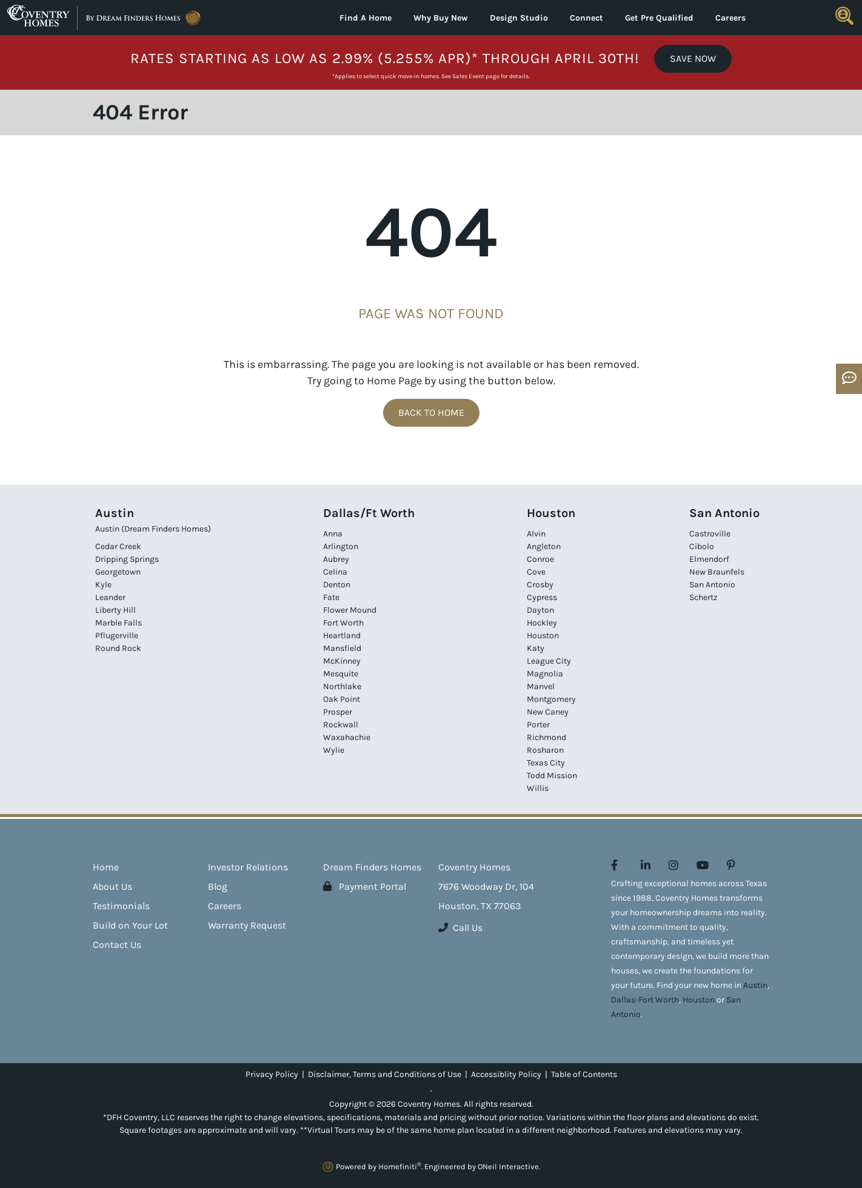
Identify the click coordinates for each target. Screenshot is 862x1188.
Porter (538, 724)
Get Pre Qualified (659, 18)
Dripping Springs (127, 559)
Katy (535, 648)
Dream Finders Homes (372, 867)
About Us (112, 886)
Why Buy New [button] (440, 18)
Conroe (540, 559)
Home (106, 867)
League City (549, 661)
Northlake (342, 686)
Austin (755, 985)
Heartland (342, 635)
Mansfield (342, 648)
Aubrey (336, 559)
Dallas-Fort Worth (645, 1000)
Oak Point (341, 699)
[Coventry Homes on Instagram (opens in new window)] (673, 865)
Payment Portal (364, 886)
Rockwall (340, 724)
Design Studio (519, 18)
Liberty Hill (115, 610)
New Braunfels (716, 572)
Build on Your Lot (130, 925)
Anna (332, 534)
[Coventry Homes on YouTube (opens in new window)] (703, 865)
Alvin (536, 534)
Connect (586, 18)
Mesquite (340, 674)
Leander (110, 597)
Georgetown (118, 572)
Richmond (546, 737)
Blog (217, 886)
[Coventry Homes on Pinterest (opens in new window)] (731, 865)
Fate (331, 597)
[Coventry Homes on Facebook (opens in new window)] (614, 865)
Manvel (541, 686)
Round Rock (118, 648)
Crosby (540, 584)
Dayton (540, 610)
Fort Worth (343, 623)
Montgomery (551, 699)
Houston (543, 635)
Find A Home (365, 18)
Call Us (460, 927)
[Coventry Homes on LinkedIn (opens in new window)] (645, 865)
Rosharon (545, 750)
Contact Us (117, 944)
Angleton (544, 546)
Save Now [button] (693, 58)
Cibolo (701, 546)
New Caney (548, 712)
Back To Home (431, 412)
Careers (730, 18)
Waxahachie (346, 737)
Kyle (103, 584)
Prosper (337, 712)
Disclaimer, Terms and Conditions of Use (384, 1074)
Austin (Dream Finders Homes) (153, 529)
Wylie (333, 750)
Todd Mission (552, 775)
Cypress (542, 597)
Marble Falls (118, 623)
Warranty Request (247, 925)
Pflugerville (116, 635)
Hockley (542, 623)
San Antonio (712, 584)
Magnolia (545, 674)
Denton (336, 584)
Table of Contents (584, 1074)
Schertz (703, 597)
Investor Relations (248, 867)
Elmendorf (709, 559)
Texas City (546, 763)
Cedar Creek (118, 546)
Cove (536, 572)
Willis (538, 788)
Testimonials (121, 906)
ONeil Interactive (508, 1166)
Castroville (709, 534)
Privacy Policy (272, 1074)
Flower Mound (349, 610)
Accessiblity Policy (506, 1074)
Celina (335, 572)
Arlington (340, 546)
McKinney (342, 661)
